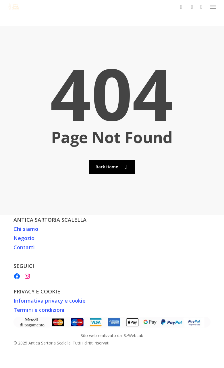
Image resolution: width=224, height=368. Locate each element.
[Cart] (201, 6)
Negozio (23, 238)
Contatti (24, 247)
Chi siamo (25, 228)
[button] (213, 7)
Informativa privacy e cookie (49, 300)
